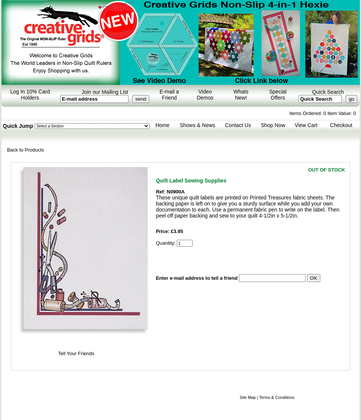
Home (162, 125)
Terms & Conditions (276, 397)
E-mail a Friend (169, 95)
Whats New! (241, 95)
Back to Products (25, 150)
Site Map (248, 397)
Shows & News (197, 125)
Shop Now (273, 125)
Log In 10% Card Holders (30, 95)
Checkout (341, 125)
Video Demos (205, 95)
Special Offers (277, 95)
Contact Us (238, 125)
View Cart (306, 125)
